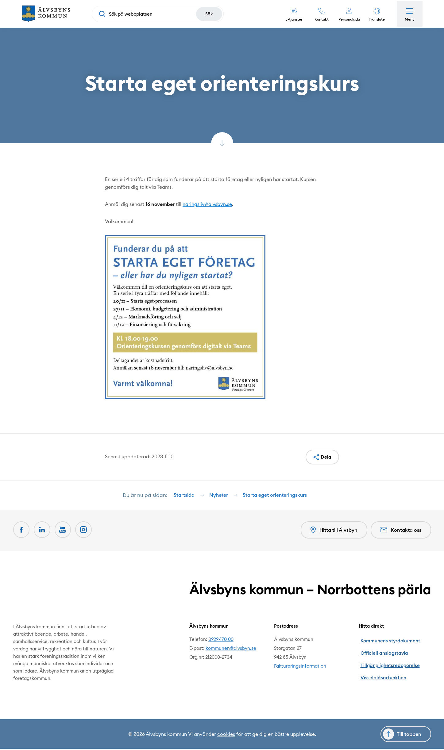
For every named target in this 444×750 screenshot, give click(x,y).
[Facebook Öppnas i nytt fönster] (21, 532)
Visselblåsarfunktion (381, 667)
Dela (326, 457)
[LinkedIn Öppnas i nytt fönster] (43, 532)
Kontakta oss (400, 532)
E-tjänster (292, 19)
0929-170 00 (221, 640)
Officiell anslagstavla (381, 649)
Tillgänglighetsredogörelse (388, 658)
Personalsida (347, 19)
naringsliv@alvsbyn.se (208, 204)
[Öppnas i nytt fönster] (86, 532)
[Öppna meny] (409, 14)
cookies (226, 735)
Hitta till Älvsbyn (333, 532)
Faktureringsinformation (300, 667)
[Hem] (47, 14)
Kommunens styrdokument (388, 640)
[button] (375, 14)
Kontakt (320, 19)
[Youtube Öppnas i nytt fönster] (64, 532)
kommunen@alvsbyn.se (231, 649)
